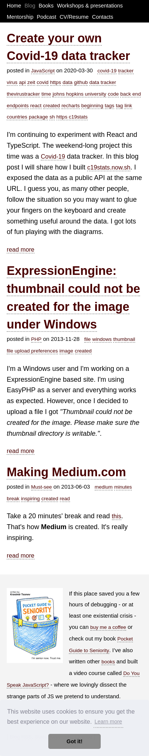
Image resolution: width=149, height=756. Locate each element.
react (36, 105)
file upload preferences (32, 351)
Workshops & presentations (90, 6)
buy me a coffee (108, 627)
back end (130, 94)
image (66, 351)
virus (12, 82)
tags (110, 105)
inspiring (30, 498)
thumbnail (124, 339)
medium (104, 487)
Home (14, 6)
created (51, 105)
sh (52, 117)
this (116, 516)
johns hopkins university (79, 94)
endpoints (18, 105)
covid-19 (106, 71)
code (113, 94)
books (108, 661)
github (81, 82)
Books (46, 6)
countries (17, 117)
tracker (126, 71)
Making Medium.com (66, 472)
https (55, 82)
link (128, 105)
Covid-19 (53, 156)
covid (43, 82)
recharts (70, 105)
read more (20, 249)
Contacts (102, 17)
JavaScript (43, 71)
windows (102, 339)
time (46, 94)
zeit (31, 82)
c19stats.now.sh (108, 167)
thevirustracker (23, 94)
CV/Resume (74, 17)
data (67, 82)
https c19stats (72, 117)
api (22, 82)
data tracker (102, 82)
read (65, 498)
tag (119, 105)
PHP (36, 339)
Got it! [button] (74, 741)
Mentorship (20, 17)
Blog (29, 6)
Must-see (41, 487)
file (87, 339)
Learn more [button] (108, 721)
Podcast (46, 17)
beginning (92, 105)
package (38, 117)
